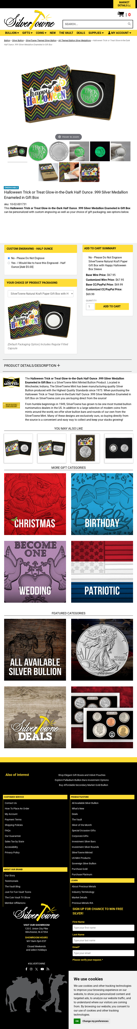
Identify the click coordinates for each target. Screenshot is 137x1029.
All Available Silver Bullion (85, 803)
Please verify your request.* (88, 959)
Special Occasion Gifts (84, 830)
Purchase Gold (79, 869)
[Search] (129, 24)
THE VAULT (66, 33)
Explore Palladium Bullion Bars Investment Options (82, 780)
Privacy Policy (12, 852)
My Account (11, 814)
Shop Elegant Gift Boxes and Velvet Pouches (81, 775)
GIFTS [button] (27, 33)
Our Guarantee (13, 836)
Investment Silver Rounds (85, 847)
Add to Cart (112, 306)
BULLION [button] (12, 33)
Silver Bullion (18, 40)
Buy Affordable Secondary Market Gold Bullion (83, 785)
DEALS (81, 33)
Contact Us (11, 803)
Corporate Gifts (80, 836)
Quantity (91, 300)
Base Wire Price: (96, 275)
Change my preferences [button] (95, 1021)
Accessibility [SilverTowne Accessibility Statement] (11, 847)
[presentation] (99, 969)
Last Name (78, 934)
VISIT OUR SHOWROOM (37, 925)
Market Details (79, 897)
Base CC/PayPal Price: (100, 284)
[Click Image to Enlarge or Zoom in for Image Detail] (68, 94)
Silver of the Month (82, 825)
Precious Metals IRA (82, 903)
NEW (53, 33)
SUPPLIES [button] (96, 33)
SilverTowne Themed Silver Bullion (41, 40)
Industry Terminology (83, 892)
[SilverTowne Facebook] (26, 969)
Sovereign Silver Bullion (84, 863)
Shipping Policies (14, 825)
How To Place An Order (17, 808)
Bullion (7, 40)
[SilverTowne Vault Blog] (48, 969)
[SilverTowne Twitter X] (36, 969)
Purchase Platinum (82, 874)
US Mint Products (81, 858)
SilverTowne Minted (82, 852)
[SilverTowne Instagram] (31, 969)
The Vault (77, 819)
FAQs (7, 830)
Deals (75, 814)
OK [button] (77, 1021)
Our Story (10, 875)
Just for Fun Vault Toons (18, 892)
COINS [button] (41, 33)
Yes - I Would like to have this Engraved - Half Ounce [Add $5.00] (38, 265)
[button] (124, 15)
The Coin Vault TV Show (17, 897)
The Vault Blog (12, 886)
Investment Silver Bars (84, 841)
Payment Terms (13, 819)
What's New (78, 808)
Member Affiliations (15, 903)
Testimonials (11, 881)
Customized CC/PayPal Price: (104, 289)
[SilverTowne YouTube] (42, 969)
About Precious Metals (84, 886)
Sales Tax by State (14, 841)
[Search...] (94, 24)
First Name (79, 921)
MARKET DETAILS (124, 4)
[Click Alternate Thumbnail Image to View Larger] (17, 151)
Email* (76, 947)
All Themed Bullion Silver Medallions (74, 40)
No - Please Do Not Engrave (27, 258)
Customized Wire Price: (100, 279)
